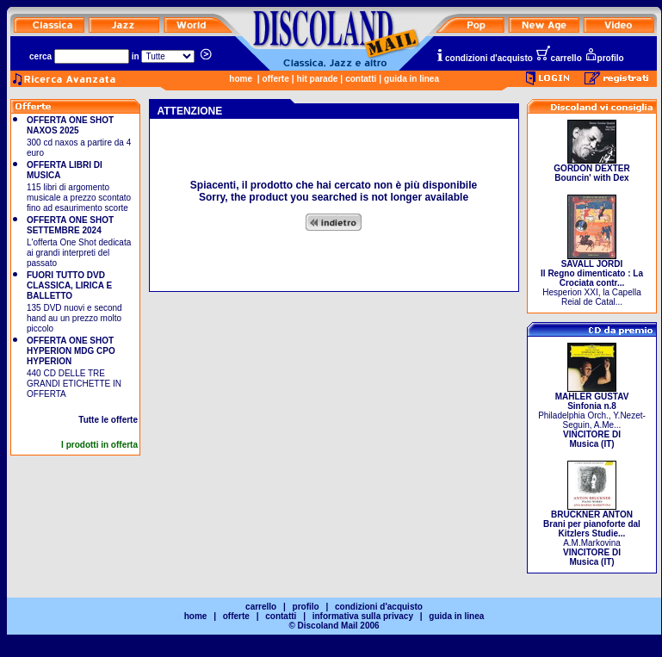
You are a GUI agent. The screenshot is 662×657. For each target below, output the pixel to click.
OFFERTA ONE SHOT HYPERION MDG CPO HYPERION (71, 351)
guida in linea (411, 79)
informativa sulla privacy (362, 616)
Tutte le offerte (108, 420)
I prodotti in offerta (99, 444)
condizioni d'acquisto (484, 58)
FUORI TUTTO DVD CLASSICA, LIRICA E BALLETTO (69, 285)
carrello (558, 58)
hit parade (317, 79)
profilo (604, 58)
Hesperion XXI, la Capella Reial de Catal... (592, 279)
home (240, 79)
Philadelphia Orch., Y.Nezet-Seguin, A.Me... (592, 416)
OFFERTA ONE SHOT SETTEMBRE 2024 (70, 225)
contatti (360, 79)
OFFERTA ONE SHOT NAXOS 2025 (70, 125)
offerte (276, 79)
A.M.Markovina (591, 534)
